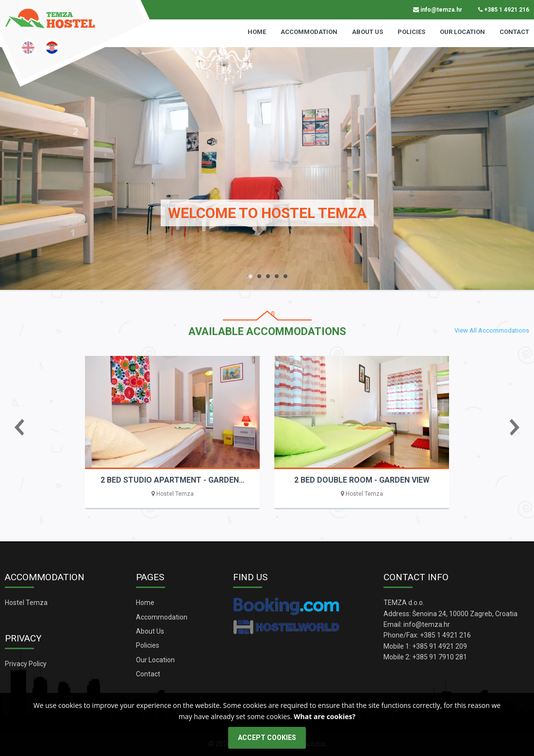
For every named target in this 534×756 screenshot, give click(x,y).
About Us (367, 31)
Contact (514, 31)
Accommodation (309, 31)
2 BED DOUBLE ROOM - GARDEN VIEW (362, 480)
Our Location (462, 31)
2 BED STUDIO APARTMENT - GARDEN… (172, 480)
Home (257, 31)
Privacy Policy (26, 664)
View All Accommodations (491, 330)
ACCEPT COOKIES (267, 737)
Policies (411, 31)
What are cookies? (324, 716)
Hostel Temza (26, 602)
